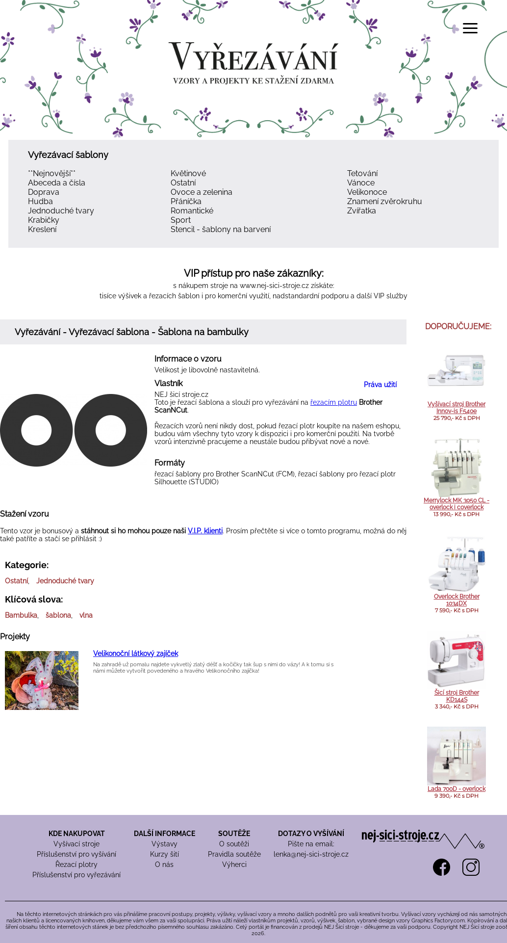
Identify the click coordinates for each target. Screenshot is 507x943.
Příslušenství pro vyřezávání (76, 875)
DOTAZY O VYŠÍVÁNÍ (311, 834)
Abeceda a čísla (56, 182)
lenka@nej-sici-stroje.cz (311, 854)
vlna (86, 615)
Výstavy (164, 844)
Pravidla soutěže (234, 854)
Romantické (192, 210)
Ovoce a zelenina (201, 192)
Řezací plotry (76, 864)
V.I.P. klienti (205, 531)
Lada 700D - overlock (456, 789)
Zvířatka (361, 210)
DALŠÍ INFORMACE (164, 834)
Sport (181, 220)
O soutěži (234, 844)
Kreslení (42, 229)
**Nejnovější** (52, 173)
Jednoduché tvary (61, 210)
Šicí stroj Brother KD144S (456, 696)
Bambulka (21, 615)
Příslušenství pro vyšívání (76, 854)
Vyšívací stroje (76, 844)
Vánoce (361, 182)
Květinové (188, 173)
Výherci (234, 864)
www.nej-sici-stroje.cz (274, 285)
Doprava (43, 192)
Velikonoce (367, 192)
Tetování (362, 173)
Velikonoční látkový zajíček (135, 653)
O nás (164, 864)
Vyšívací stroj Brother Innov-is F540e (456, 408)
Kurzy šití (164, 854)
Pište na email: (311, 844)
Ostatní (183, 182)
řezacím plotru (333, 402)
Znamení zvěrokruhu (384, 201)
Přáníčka (186, 201)
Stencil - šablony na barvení (221, 229)
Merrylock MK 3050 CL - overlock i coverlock (456, 504)
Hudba (40, 201)
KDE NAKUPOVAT (77, 834)
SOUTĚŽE (234, 834)
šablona (58, 615)
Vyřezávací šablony (68, 155)
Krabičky (43, 220)
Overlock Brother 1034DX (457, 600)
